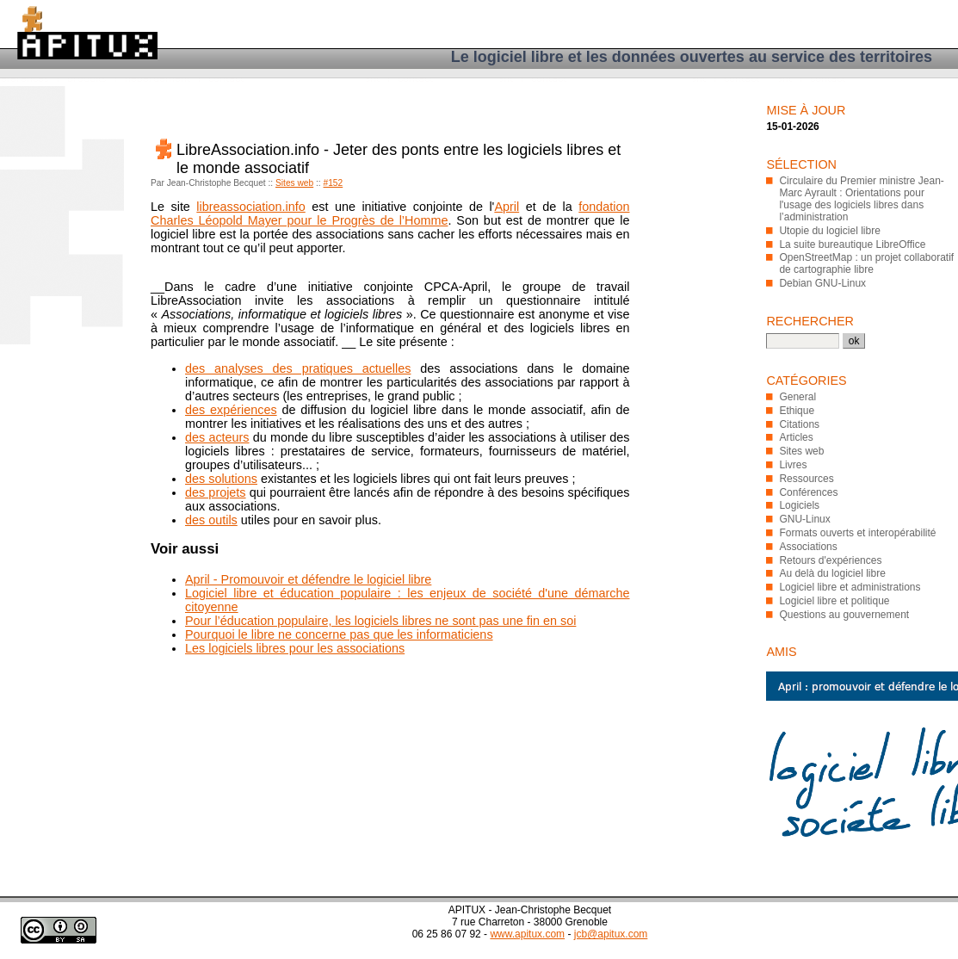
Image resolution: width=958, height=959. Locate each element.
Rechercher (810, 321)
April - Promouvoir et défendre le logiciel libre (308, 579)
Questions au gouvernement (844, 615)
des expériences (231, 410)
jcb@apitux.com (611, 934)
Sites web (294, 183)
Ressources (806, 479)
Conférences (808, 492)
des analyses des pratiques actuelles (298, 368)
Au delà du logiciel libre (832, 573)
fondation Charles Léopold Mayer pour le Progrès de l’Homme (390, 213)
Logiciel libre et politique (834, 601)
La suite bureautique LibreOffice (852, 244)
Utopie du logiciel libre (829, 231)
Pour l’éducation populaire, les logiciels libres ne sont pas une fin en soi (380, 621)
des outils (211, 520)
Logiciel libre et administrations (849, 587)
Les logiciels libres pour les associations (295, 648)
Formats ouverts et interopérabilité (857, 533)
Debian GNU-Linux (822, 283)
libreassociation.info (250, 206)
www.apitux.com (527, 934)
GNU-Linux (804, 519)
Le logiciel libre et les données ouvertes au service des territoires (691, 56)
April (506, 206)
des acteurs (217, 437)
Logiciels (799, 505)
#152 (333, 183)
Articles (796, 437)
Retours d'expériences (830, 560)
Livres (793, 465)
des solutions (221, 479)
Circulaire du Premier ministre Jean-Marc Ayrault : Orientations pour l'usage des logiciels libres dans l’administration (861, 199)
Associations (808, 547)
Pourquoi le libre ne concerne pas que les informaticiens (339, 634)
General (797, 397)
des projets (215, 492)
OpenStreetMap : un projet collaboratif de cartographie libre (866, 263)
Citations (799, 424)
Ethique (796, 411)
